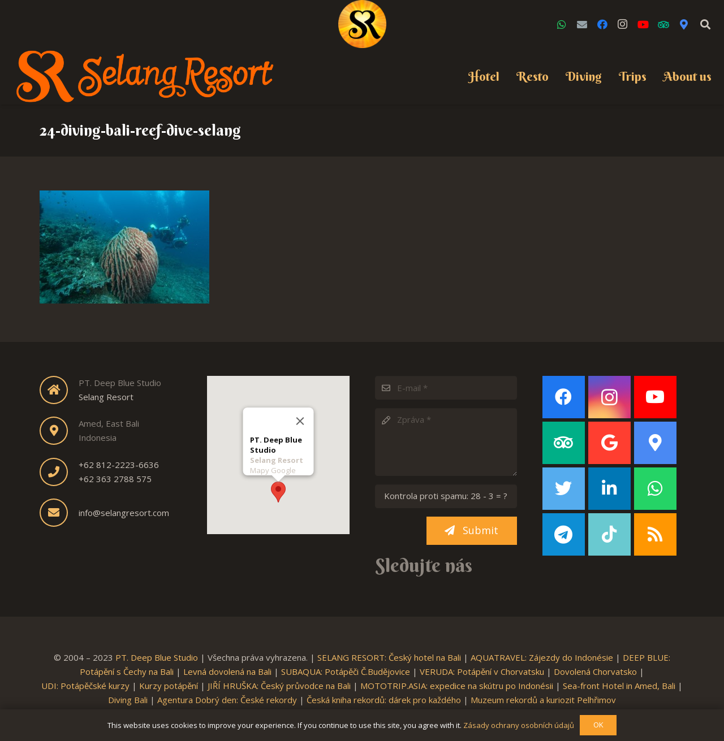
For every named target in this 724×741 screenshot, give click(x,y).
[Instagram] (623, 24)
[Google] (609, 443)
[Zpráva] (446, 442)
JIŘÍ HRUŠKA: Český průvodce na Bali (279, 685)
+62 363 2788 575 (115, 478)
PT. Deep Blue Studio (156, 657)
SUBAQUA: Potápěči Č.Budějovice (345, 671)
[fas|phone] (59, 472)
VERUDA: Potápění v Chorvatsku (482, 671)
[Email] (582, 24)
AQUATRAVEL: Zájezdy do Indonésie (542, 657)
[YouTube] (643, 24)
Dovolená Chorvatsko (595, 671)
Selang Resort (106, 396)
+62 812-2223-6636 (119, 464)
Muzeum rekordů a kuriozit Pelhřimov (543, 699)
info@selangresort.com (124, 512)
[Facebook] (602, 24)
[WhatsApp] (561, 24)
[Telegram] (563, 534)
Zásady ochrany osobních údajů (518, 725)
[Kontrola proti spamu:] (446, 496)
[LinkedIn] (609, 488)
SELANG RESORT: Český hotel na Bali (389, 657)
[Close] (299, 420)
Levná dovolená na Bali (227, 671)
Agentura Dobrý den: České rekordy (227, 699)
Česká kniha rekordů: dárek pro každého (384, 699)
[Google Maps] (684, 24)
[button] (278, 491)
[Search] (705, 24)
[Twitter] (563, 488)
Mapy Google (272, 470)
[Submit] (471, 531)
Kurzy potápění (168, 685)
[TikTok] (609, 534)
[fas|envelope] (59, 513)
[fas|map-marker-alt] (59, 431)
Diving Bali (128, 699)
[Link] (362, 24)
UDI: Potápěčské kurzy (85, 685)
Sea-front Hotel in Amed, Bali (619, 685)
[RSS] (655, 534)
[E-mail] (446, 388)
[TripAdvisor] (663, 24)
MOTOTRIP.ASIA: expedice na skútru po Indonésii (456, 685)
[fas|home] (59, 390)
